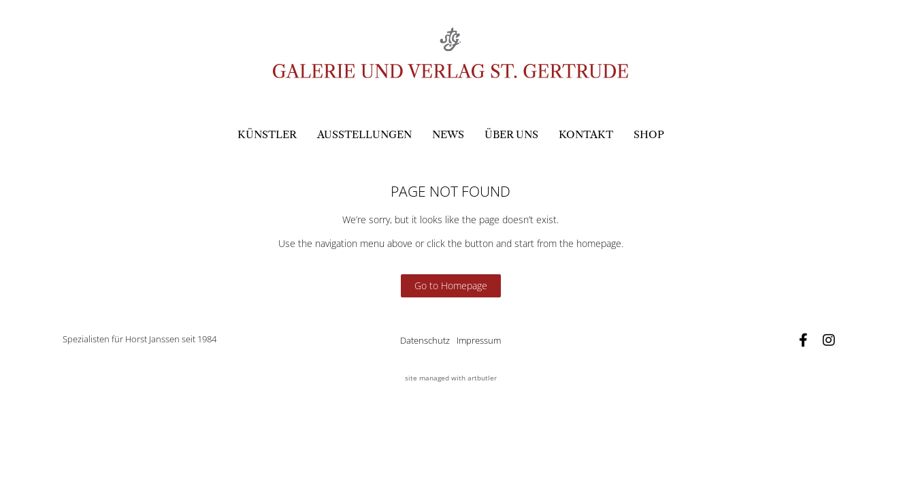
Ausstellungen (364, 134)
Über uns (511, 134)
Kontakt (586, 134)
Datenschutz (425, 340)
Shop (649, 134)
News (448, 134)
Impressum (479, 340)
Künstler (267, 134)
